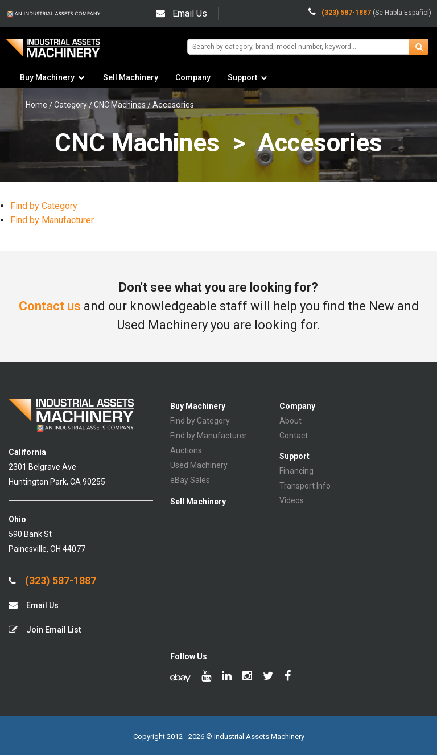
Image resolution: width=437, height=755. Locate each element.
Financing (296, 470)
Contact (293, 435)
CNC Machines (120, 104)
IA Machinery (53, 52)
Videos (291, 500)
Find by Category (43, 205)
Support (242, 77)
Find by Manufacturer (52, 220)
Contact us (50, 306)
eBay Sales (190, 480)
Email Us (181, 13)
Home (36, 104)
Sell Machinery (130, 77)
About (290, 420)
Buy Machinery (47, 77)
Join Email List (45, 629)
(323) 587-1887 (52, 580)
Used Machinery (199, 465)
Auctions (186, 450)
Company (193, 77)
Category (70, 104)
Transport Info (305, 485)
